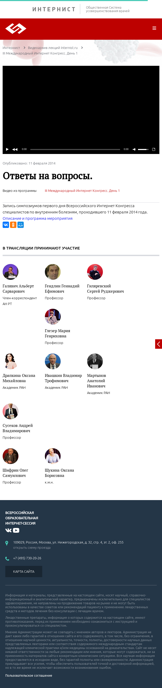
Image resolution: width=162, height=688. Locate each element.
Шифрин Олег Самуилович (15, 472)
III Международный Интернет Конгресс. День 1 (82, 190)
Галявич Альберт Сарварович (18, 288)
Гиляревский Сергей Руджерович (105, 288)
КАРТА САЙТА (23, 571)
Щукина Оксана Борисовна (59, 472)
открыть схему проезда (32, 547)
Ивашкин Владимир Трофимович (63, 378)
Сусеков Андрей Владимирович (18, 428)
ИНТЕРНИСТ (56, 9)
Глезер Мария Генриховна (57, 333)
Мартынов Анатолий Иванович (96, 380)
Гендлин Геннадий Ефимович (62, 288)
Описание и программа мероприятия (38, 218)
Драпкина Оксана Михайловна (19, 378)
